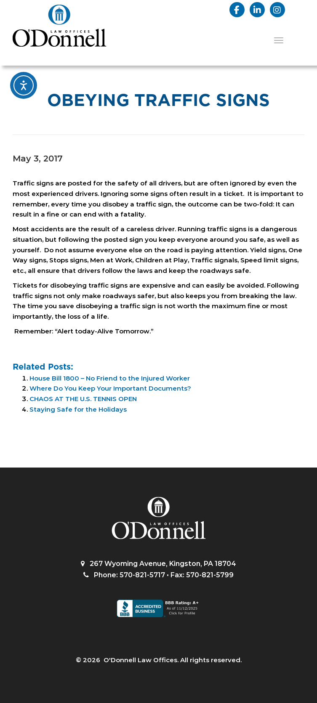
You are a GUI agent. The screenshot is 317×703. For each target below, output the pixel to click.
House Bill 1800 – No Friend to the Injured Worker (109, 378)
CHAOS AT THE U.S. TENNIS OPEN (83, 399)
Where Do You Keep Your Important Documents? (110, 388)
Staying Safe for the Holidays (78, 409)
